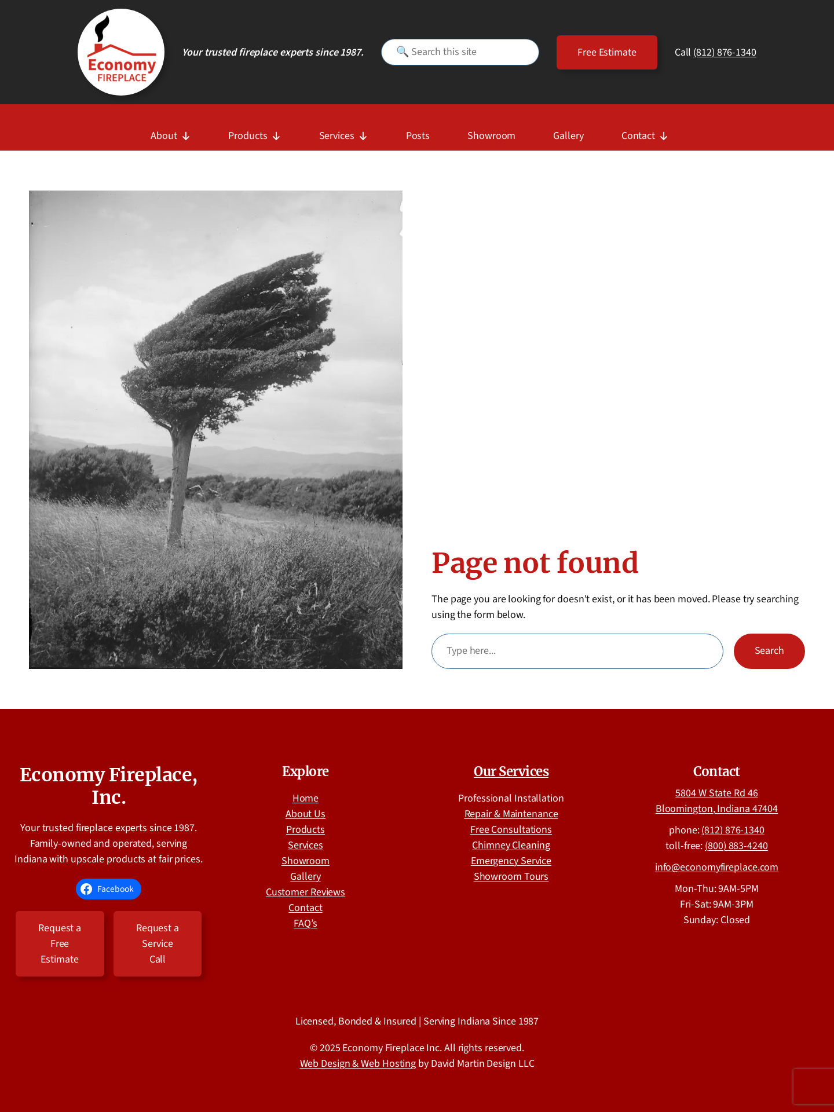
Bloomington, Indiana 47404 (717, 809)
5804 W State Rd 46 (716, 793)
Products (254, 132)
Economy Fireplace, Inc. (109, 786)
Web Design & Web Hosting (358, 1063)
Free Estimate (607, 52)
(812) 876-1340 (724, 52)
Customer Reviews (305, 892)
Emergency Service (511, 861)
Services (343, 132)
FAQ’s (305, 923)
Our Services (511, 771)
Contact (645, 132)
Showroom (491, 136)
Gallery (568, 136)
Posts (418, 136)
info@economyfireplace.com (717, 867)
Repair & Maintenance (511, 814)
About (171, 132)
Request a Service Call (157, 944)
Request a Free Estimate (59, 944)
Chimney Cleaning (511, 845)
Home (305, 798)
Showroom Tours (511, 876)
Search (769, 650)
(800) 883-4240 (736, 846)
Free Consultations (511, 829)
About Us (305, 814)
